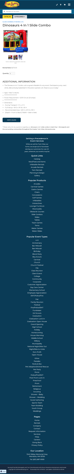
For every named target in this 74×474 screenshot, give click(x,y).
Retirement (37, 386)
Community (37, 279)
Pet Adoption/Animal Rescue (37, 367)
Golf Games (37, 198)
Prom (37, 383)
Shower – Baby (37, 394)
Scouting (37, 392)
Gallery (37, 176)
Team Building (37, 406)
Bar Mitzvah (37, 246)
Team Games (37, 223)
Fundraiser (37, 310)
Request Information (37, 431)
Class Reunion (37, 271)
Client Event (37, 274)
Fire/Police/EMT (37, 308)
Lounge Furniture (37, 206)
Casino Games (37, 189)
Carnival (37, 260)
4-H (37, 240)
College (37, 276)
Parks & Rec (37, 364)
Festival (37, 305)
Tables (37, 220)
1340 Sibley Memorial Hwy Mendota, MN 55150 (37, 455)
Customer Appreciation (37, 285)
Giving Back (37, 442)
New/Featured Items (37, 162)
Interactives (37, 203)
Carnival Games (37, 187)
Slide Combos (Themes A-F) (13, 22)
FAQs (37, 437)
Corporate (37, 282)
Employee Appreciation (37, 293)
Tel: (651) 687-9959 (37, 459)
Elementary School (37, 290)
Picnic (37, 372)
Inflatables (37, 201)
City (37, 268)
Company (37, 426)
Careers (37, 440)
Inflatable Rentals (37, 165)
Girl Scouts (37, 313)
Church (37, 262)
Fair (37, 299)
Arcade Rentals (37, 167)
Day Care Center (37, 287)
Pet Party (37, 369)
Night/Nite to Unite (37, 349)
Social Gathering (37, 400)
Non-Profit (37, 352)
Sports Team (37, 403)
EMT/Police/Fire (37, 296)
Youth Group (37, 408)
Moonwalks (37, 209)
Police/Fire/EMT (37, 375)
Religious (37, 389)
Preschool (37, 381)
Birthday (37, 251)
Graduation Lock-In (37, 319)
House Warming (37, 335)
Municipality (37, 344)
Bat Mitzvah (37, 249)
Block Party (37, 254)
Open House (37, 355)
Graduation (37, 316)
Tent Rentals (37, 170)
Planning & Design (37, 173)
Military (37, 341)
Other (37, 358)
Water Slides (37, 231)
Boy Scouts (37, 257)
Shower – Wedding (37, 397)
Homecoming (37, 333)
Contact (37, 429)
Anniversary (37, 243)
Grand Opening (37, 324)
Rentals (37, 423)
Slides (37, 217)
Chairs (37, 192)
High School (37, 327)
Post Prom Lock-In (37, 378)
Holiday (37, 330)
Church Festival (37, 265)
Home (37, 420)
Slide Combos (37, 214)
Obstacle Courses (37, 212)
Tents (37, 225)
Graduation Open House (37, 321)
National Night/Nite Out (37, 346)
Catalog (7, 17)
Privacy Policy (37, 445)
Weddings (37, 411)
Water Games (37, 228)
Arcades (37, 184)
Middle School (37, 338)
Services (37, 434)
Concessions (37, 195)
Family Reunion (37, 302)
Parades (37, 361)
